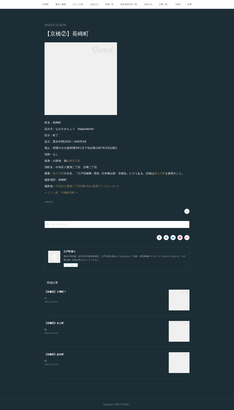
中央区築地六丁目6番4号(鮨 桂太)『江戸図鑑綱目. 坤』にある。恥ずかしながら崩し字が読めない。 (91, 298)
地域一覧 (109, 4)
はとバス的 (78, 4)
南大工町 (74, 160)
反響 (189, 4)
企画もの (148, 4)
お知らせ (94, 4)
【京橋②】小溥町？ (55, 291)
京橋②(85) (49, 202)
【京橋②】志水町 (54, 354)
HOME (45, 4)
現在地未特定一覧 (128, 4)
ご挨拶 (177, 4)
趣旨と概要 (61, 4)
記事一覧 (163, 4)
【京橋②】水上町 (54, 323)
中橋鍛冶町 (68, 192)
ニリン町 (52, 192)
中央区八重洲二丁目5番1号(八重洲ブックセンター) (87, 186)
